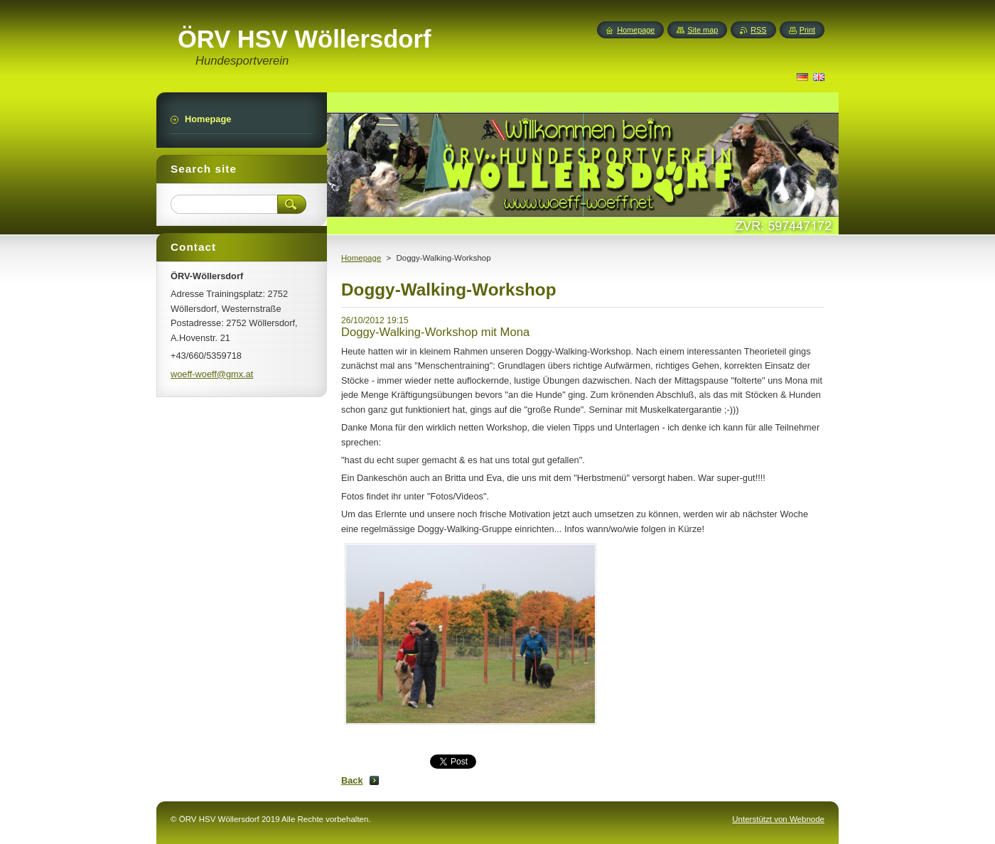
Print (807, 30)
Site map (702, 30)
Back (352, 780)
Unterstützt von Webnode (778, 819)
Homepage (361, 258)
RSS (758, 30)
